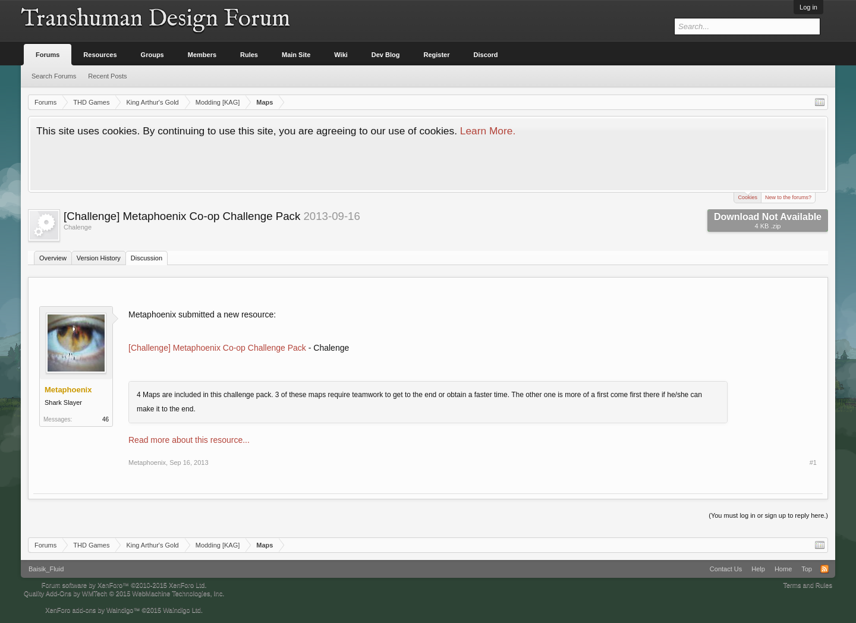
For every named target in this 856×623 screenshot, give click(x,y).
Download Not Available (768, 220)
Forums (47, 54)
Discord (486, 54)
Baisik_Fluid (46, 568)
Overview (53, 258)
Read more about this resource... (189, 440)
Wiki (341, 54)
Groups (152, 54)
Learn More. (487, 131)
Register (437, 54)
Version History (99, 258)
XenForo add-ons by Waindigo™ (92, 609)
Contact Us (726, 568)
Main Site (296, 54)
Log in (808, 7)
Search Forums (54, 76)
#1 (813, 462)
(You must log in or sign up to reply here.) (768, 515)
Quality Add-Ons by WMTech (124, 593)
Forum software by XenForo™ (124, 585)
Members (202, 54)
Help (758, 568)
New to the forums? (788, 197)
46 (105, 419)
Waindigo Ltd (182, 609)
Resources (100, 54)
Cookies (747, 196)
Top (806, 568)
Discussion (146, 258)
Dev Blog (386, 54)
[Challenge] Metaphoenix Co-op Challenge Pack (217, 348)
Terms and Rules (807, 585)
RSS (824, 569)
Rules (249, 54)
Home (783, 568)
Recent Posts (107, 76)
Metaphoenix (147, 462)
